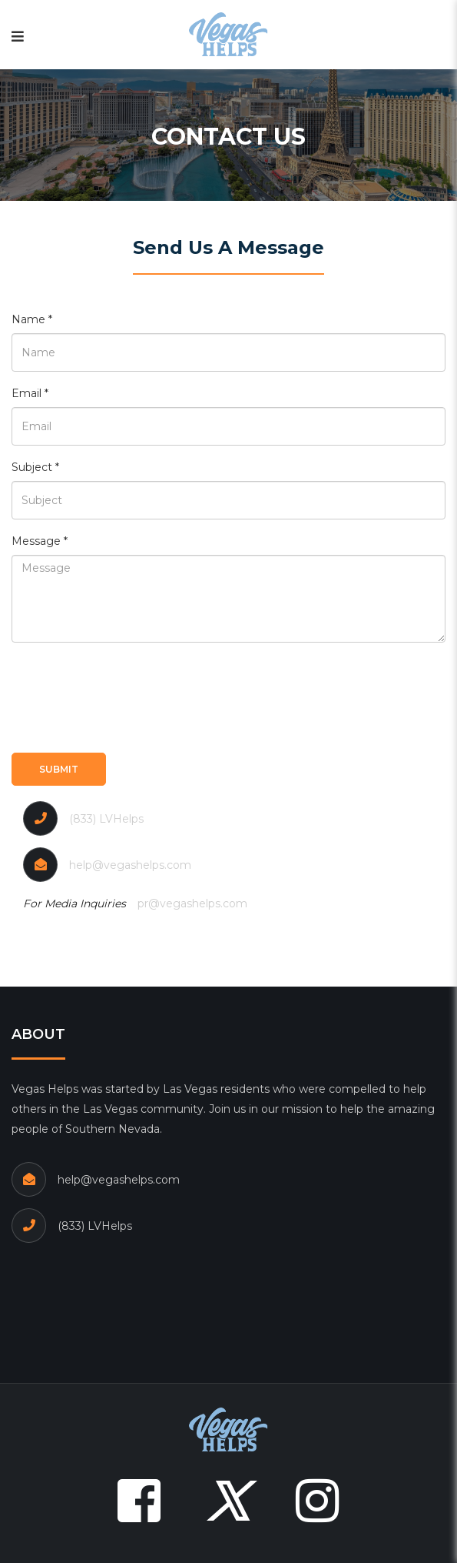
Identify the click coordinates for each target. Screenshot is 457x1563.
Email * (30, 393)
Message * (40, 541)
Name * (32, 319)
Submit (58, 769)
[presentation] (128, 696)
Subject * (35, 467)
